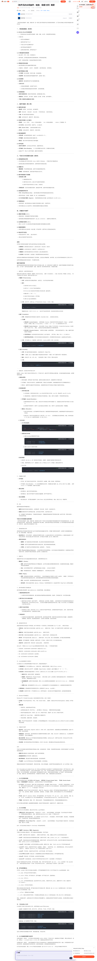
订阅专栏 (70, 18)
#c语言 (44, 10)
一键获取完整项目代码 (62, 303)
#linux (48, 10)
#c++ (42, 10)
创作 (92, 1)
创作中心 (86, 1)
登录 (70, 1)
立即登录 (60, 11)
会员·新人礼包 (76, 1)
